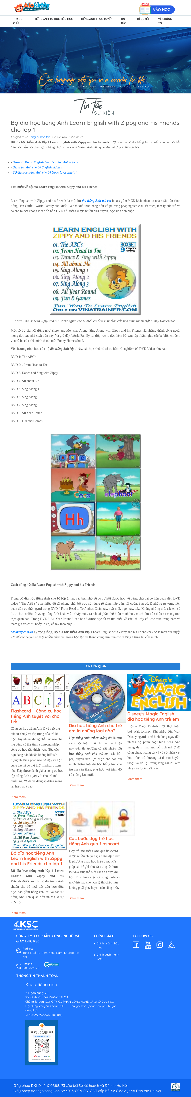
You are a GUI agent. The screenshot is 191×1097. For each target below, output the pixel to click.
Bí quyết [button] (143, 19)
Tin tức (123, 21)
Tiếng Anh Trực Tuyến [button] (97, 19)
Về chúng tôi (165, 21)
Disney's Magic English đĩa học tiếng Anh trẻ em (45, 162)
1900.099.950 (30, 968)
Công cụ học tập (40, 137)
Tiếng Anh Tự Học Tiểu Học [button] (53, 19)
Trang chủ (17, 21)
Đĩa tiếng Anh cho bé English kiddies (37, 167)
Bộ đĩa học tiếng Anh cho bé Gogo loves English (45, 172)
